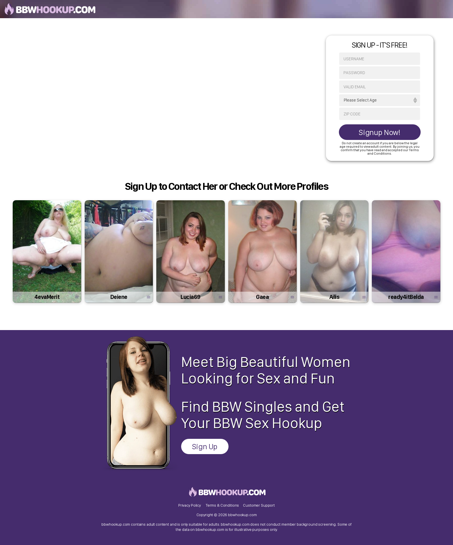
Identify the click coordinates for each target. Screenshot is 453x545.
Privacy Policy (189, 505)
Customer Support (259, 505)
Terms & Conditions (222, 505)
